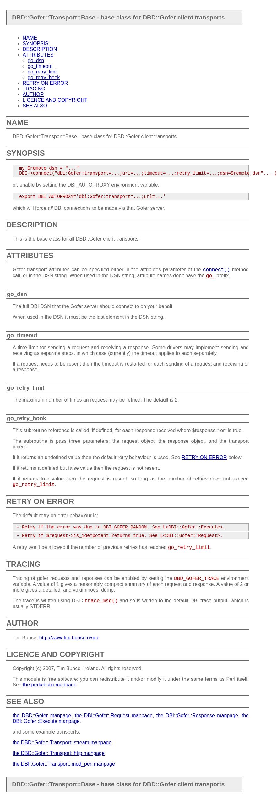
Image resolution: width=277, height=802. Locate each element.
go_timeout (40, 66)
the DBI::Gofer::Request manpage (114, 715)
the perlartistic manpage (50, 684)
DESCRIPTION (40, 49)
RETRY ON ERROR (45, 83)
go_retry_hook (44, 77)
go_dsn (36, 60)
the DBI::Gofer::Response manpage (197, 715)
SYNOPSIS (35, 43)
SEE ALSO (35, 105)
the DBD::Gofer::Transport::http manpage (59, 753)
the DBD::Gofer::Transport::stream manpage (62, 742)
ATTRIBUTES (38, 54)
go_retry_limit (43, 71)
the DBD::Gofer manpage (42, 715)
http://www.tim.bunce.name (69, 637)
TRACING (34, 88)
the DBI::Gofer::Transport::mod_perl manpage (64, 764)
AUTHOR (33, 94)
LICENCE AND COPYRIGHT (55, 100)
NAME (30, 38)
